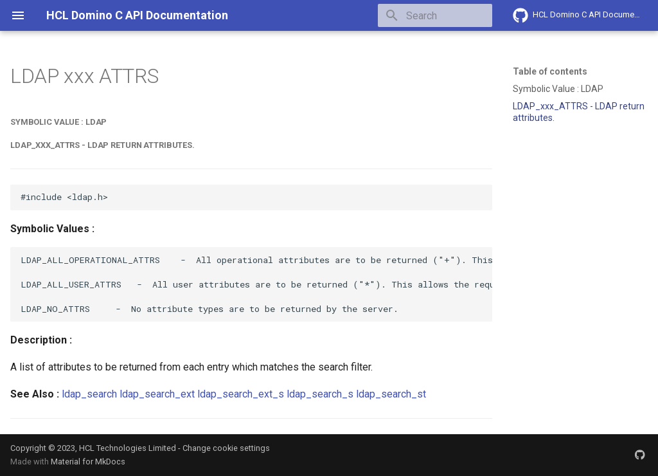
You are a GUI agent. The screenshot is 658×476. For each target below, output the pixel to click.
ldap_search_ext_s (240, 394)
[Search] (417, 15)
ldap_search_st (391, 394)
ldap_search (89, 394)
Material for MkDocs (88, 461)
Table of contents (550, 71)
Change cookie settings (226, 448)
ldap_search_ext (157, 394)
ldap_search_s (320, 394)
